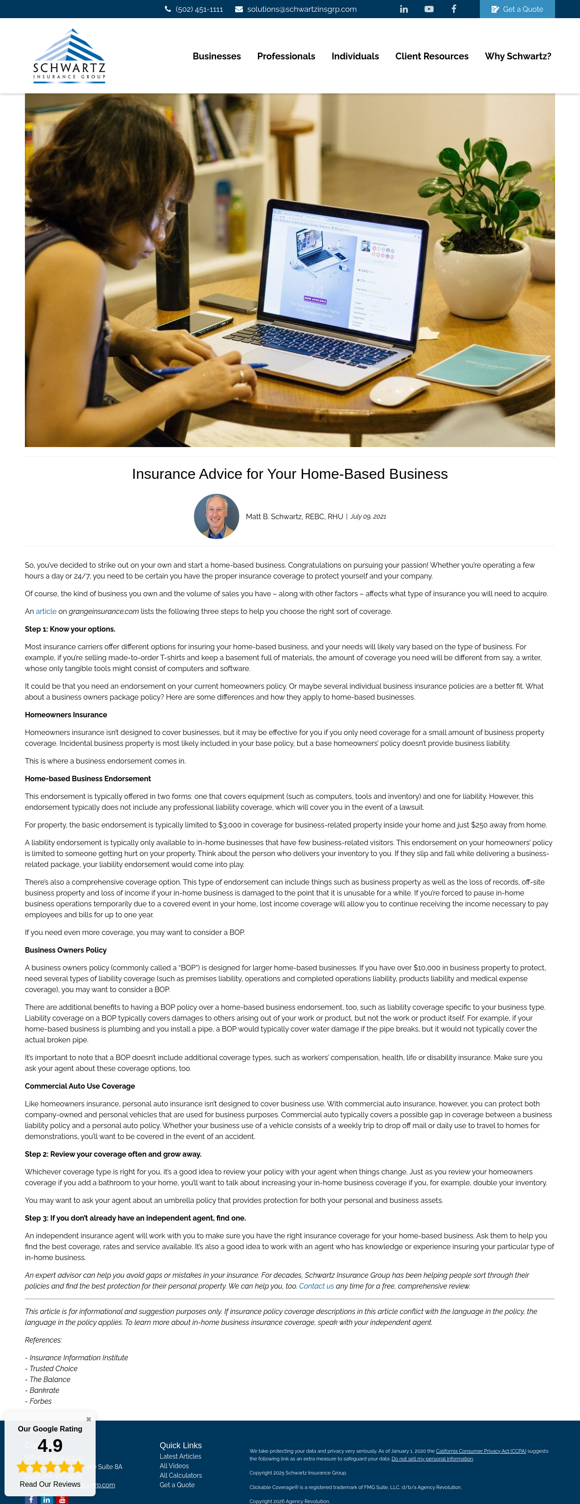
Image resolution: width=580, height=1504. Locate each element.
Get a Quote (517, 9)
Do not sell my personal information (432, 1436)
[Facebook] (454, 9)
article (46, 588)
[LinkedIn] (404, 9)
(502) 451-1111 (193, 9)
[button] (217, 44)
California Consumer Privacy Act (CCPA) (481, 1428)
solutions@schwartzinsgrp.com (295, 9)
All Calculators (181, 1452)
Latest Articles (181, 1433)
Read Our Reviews (50, 1456)
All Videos (174, 1442)
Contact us (316, 1263)
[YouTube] (429, 9)
